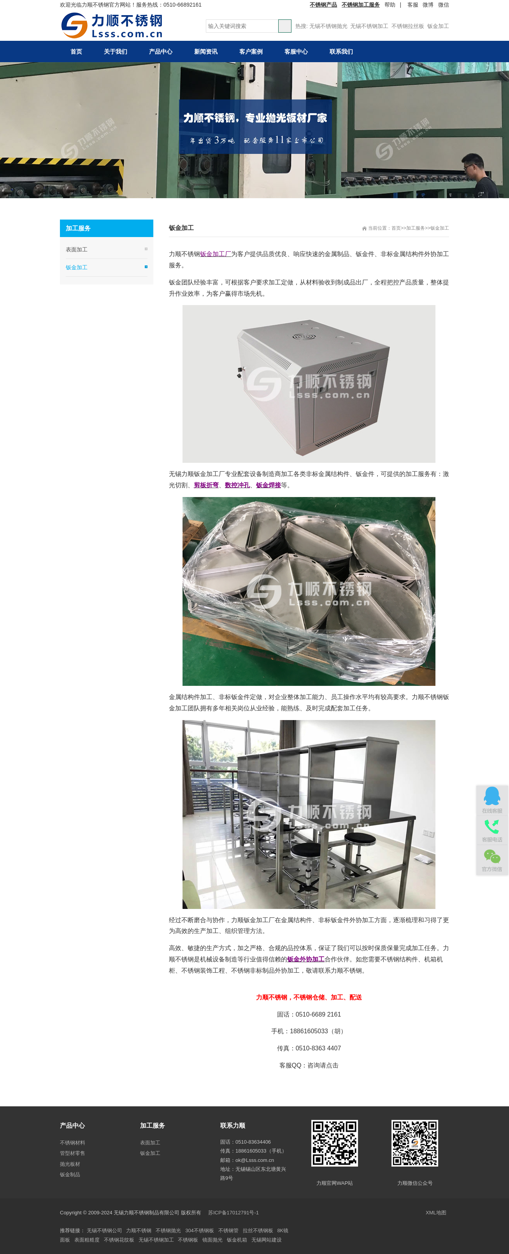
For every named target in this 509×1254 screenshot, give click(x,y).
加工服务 (415, 228)
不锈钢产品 (323, 5)
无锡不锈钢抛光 (328, 26)
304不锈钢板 (199, 1230)
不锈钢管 (228, 1230)
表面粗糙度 (87, 1240)
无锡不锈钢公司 (104, 1230)
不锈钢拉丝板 (407, 26)
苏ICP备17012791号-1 (234, 1213)
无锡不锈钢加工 (369, 26)
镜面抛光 (212, 1240)
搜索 (284, 26)
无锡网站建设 (266, 1240)
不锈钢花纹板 (119, 1240)
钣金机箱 (237, 1240)
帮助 (389, 5)
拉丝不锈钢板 (258, 1230)
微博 (428, 5)
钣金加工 (438, 26)
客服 (412, 5)
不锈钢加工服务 (361, 5)
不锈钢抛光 (168, 1230)
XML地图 (436, 1213)
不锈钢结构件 (399, 959)
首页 (396, 228)
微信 (443, 5)
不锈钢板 (188, 1240)
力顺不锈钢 (138, 1230)
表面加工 (77, 249)
